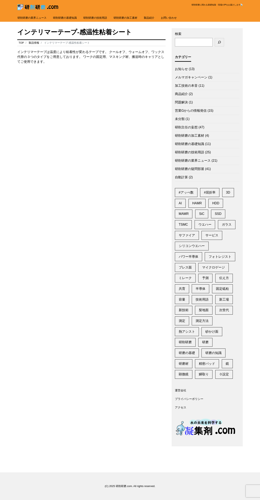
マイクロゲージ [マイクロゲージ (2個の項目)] (213, 267)
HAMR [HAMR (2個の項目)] (197, 203)
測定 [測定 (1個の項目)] (182, 321)
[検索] (219, 42)
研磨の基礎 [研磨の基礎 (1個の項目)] (187, 353)
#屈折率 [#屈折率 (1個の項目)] (210, 192)
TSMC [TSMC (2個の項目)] (183, 224)
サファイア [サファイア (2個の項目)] (187, 235)
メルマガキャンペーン (191, 77)
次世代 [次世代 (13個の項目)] (224, 310)
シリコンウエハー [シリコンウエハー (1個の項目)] (192, 246)
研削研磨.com (124, 486)
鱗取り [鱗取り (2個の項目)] (204, 374)
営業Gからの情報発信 (191, 110)
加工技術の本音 (186, 85)
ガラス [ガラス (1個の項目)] (227, 224)
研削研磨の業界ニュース (32, 17)
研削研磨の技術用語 (95, 17)
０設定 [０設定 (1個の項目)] (224, 374)
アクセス (180, 407)
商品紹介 (181, 94)
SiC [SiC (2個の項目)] (201, 213)
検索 (178, 34)
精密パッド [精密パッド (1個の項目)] (207, 363)
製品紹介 (149, 17)
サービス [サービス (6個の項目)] (211, 235)
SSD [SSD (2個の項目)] (218, 213)
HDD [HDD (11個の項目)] (215, 203)
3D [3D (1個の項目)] (228, 192)
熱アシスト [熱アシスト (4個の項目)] (187, 331)
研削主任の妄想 (186, 127)
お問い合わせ (169, 17)
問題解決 (181, 102)
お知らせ (181, 69)
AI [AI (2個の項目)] (180, 203)
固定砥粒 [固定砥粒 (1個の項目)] (222, 288)
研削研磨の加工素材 (125, 17)
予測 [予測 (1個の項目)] (205, 278)
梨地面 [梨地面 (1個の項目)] (204, 310)
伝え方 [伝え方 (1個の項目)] (224, 278)
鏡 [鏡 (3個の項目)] (227, 363)
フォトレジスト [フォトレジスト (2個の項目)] (220, 256)
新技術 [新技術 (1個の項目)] (183, 310)
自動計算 (181, 177)
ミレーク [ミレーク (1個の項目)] (185, 278)
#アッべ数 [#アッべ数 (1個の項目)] (186, 192)
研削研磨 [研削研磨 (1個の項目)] (185, 342)
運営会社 (180, 390)
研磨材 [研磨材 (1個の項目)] (183, 363)
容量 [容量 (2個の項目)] (182, 299)
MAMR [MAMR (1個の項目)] (184, 213)
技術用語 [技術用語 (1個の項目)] (202, 299)
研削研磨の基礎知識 (65, 17)
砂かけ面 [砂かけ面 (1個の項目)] (211, 331)
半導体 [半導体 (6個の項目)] (200, 288)
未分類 (180, 119)
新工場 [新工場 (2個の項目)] (224, 299)
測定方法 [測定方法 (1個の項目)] (202, 321)
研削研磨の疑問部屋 (189, 169)
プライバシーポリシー (189, 399)
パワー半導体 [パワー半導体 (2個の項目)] (188, 256)
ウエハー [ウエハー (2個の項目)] (204, 224)
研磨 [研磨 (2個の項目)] (205, 342)
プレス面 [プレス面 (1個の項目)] (185, 267)
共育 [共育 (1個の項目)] (182, 288)
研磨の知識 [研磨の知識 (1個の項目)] (213, 353)
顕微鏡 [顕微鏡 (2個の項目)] (183, 374)
